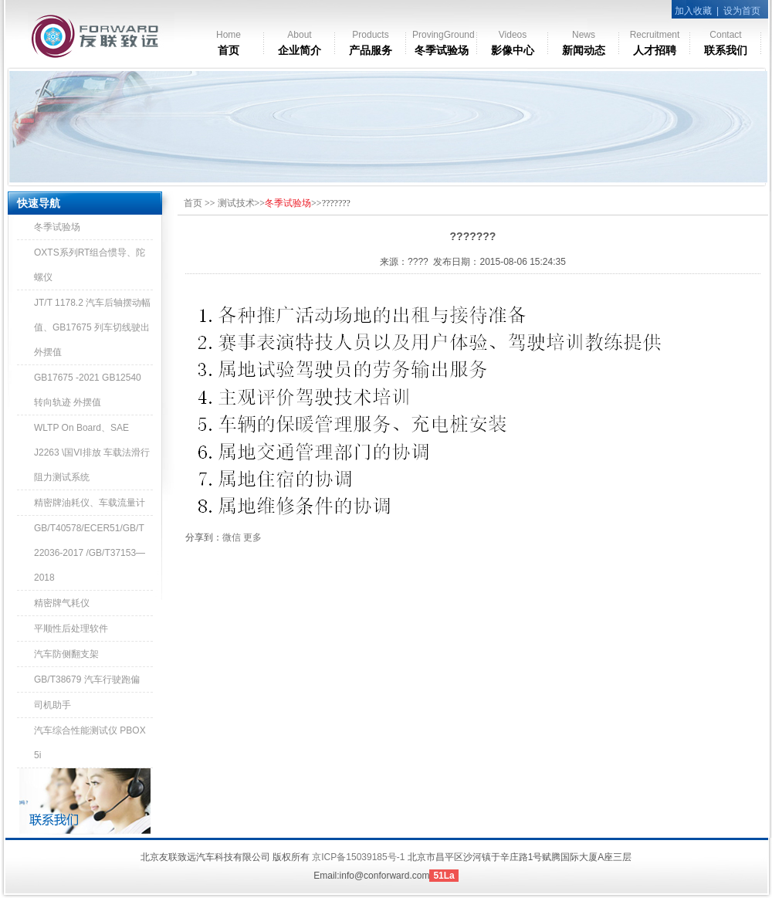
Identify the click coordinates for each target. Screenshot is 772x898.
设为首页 (741, 10)
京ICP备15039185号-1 (358, 857)
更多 (252, 537)
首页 (228, 42)
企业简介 (299, 42)
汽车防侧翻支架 (66, 654)
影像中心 (512, 42)
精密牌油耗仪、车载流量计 (89, 502)
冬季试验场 (443, 42)
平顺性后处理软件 (71, 628)
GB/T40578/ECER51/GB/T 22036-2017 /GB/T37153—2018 (89, 553)
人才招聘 (655, 42)
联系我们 (725, 42)
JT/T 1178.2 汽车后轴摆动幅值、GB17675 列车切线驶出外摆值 (92, 327)
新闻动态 (583, 42)
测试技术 (236, 203)
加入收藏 (693, 10)
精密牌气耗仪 (62, 603)
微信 (231, 537)
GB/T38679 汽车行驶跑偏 (87, 679)
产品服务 (370, 42)
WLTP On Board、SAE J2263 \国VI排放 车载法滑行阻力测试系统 (92, 452)
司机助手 (52, 705)
